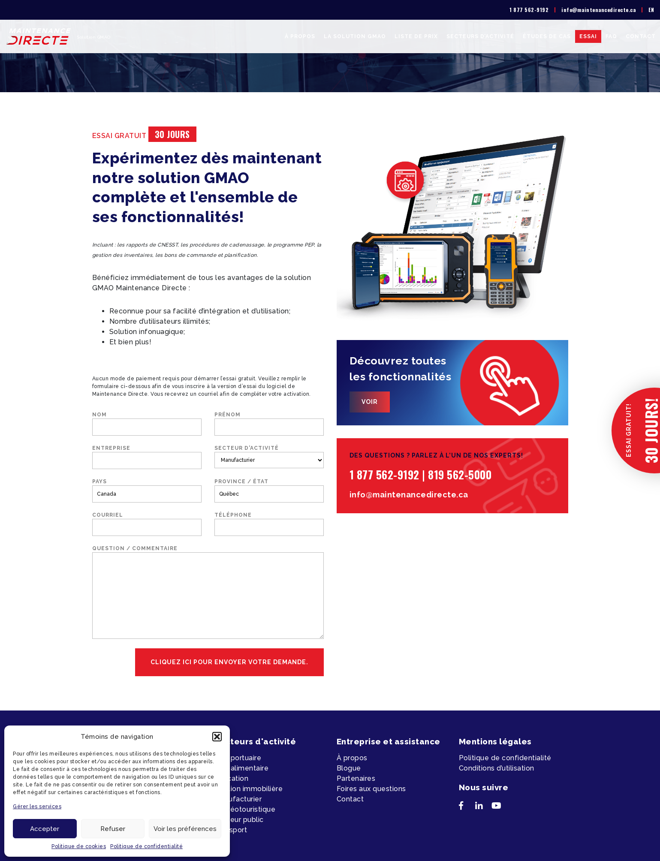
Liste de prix (416, 36)
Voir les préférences (185, 829)
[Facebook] (467, 807)
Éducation (231, 778)
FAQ (611, 36)
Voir (370, 401)
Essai (588, 36)
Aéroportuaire (238, 758)
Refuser (112, 829)
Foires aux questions (371, 789)
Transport (230, 830)
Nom (147, 424)
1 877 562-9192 (528, 9)
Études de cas (547, 36)
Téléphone (269, 524)
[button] (217, 736)
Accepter (44, 829)
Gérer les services (37, 807)
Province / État (269, 491)
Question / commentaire (208, 592)
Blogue (349, 768)
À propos (300, 36)
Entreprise (147, 457)
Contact (641, 36)
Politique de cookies (78, 846)
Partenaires (356, 778)
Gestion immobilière (248, 789)
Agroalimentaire (241, 768)
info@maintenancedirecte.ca (598, 9)
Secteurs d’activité (480, 36)
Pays (147, 491)
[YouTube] (499, 807)
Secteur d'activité (269, 456)
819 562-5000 (459, 474)
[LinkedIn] (483, 807)
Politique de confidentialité (146, 846)
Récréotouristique (245, 809)
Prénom (269, 424)
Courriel (147, 524)
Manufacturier (238, 799)
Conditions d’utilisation (496, 768)
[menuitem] (651, 10)
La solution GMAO (355, 36)
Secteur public (239, 820)
